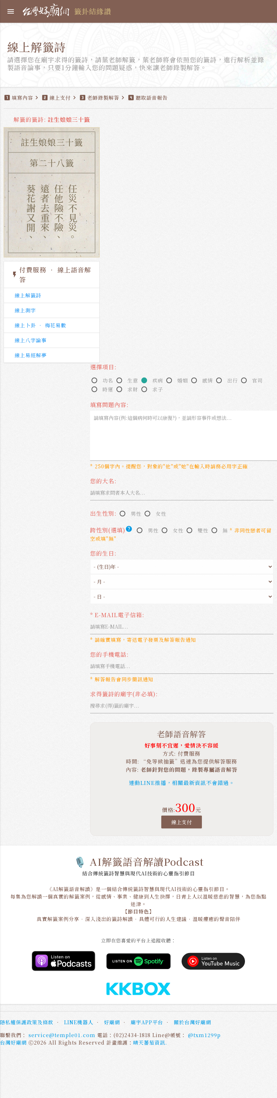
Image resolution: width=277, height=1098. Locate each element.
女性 (161, 513)
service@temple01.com (61, 1035)
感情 (207, 380)
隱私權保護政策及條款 (26, 1022)
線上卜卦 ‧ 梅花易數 (40, 325)
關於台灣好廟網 (192, 1022)
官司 (257, 380)
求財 (132, 389)
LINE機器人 (78, 1022)
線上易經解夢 (31, 355)
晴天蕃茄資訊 (149, 1042)
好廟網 (112, 1022)
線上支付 (181, 822)
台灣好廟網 (13, 1042)
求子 (157, 389)
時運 (108, 389)
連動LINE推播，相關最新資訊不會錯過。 (182, 782)
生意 (132, 380)
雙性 (203, 530)
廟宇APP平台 (147, 1022)
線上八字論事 (31, 340)
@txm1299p (204, 1035)
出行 (232, 380)
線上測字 (25, 310)
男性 (136, 513)
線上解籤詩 (28, 295)
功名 (108, 380)
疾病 (157, 380)
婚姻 (182, 380)
